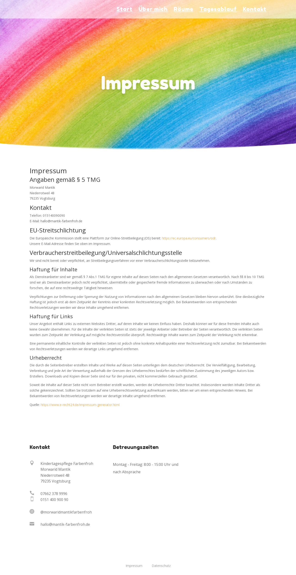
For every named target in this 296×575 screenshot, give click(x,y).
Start (125, 10)
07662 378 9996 (53, 493)
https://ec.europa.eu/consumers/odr (189, 238)
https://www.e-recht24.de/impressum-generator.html (80, 404)
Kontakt (254, 10)
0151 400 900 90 (54, 499)
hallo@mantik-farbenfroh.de (65, 524)
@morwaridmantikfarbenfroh (66, 512)
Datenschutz (161, 565)
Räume (183, 10)
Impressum (134, 565)
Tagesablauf (218, 10)
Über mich (153, 10)
